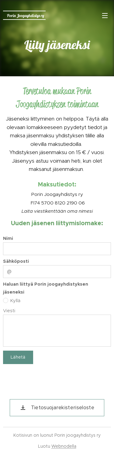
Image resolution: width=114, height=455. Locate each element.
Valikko (105, 15)
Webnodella (63, 446)
